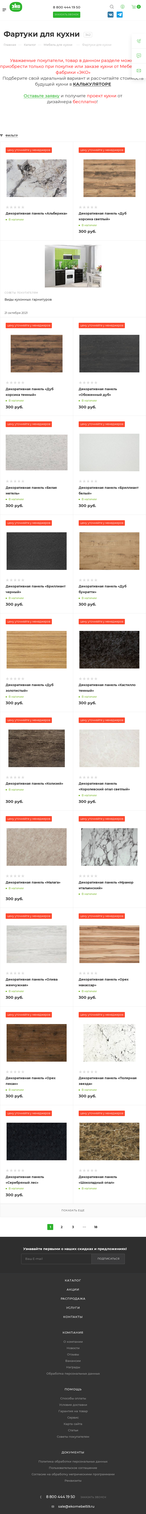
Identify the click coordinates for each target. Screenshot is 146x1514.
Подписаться (109, 1258)
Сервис (73, 1417)
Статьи (73, 1430)
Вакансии (73, 1361)
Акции (73, 1289)
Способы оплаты (73, 1398)
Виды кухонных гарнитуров (28, 299)
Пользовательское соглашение (73, 1468)
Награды (73, 1367)
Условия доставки (73, 1404)
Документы (73, 1452)
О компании (73, 1341)
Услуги (73, 1307)
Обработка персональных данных (73, 1373)
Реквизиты (73, 1480)
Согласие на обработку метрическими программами (73, 1474)
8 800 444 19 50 (66, 7)
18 (95, 1227)
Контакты (73, 1317)
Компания (73, 1332)
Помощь (73, 1389)
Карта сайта (73, 1424)
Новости (73, 1348)
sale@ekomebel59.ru (76, 1506)
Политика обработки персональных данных (73, 1461)
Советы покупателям (73, 1436)
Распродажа (73, 1298)
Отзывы (73, 1354)
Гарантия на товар (73, 1411)
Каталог (73, 1280)
